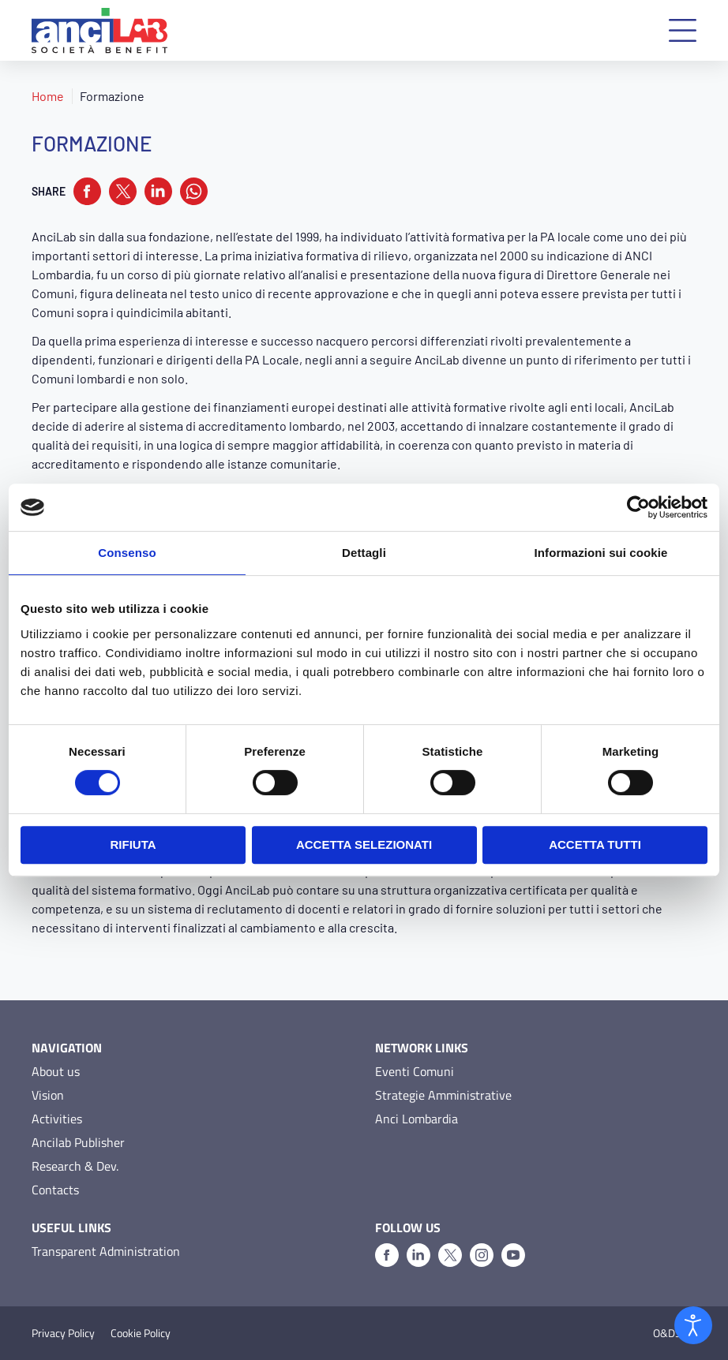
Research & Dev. (75, 1166)
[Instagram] (481, 1255)
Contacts (55, 1189)
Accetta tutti (595, 844)
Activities (57, 1118)
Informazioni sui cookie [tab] (601, 552)
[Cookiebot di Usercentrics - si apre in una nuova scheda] (638, 507)
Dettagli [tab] (364, 552)
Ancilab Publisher (78, 1142)
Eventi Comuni (414, 1071)
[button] (682, 30)
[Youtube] (513, 1255)
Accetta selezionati (364, 844)
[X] (450, 1255)
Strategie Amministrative (443, 1095)
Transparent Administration (106, 1251)
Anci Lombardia (416, 1118)
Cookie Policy (141, 1333)
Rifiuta (133, 844)
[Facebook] (387, 1255)
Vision (48, 1095)
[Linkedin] (418, 1255)
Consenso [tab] (127, 552)
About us (56, 1071)
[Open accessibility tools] (693, 1325)
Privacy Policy (63, 1333)
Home (48, 95)
